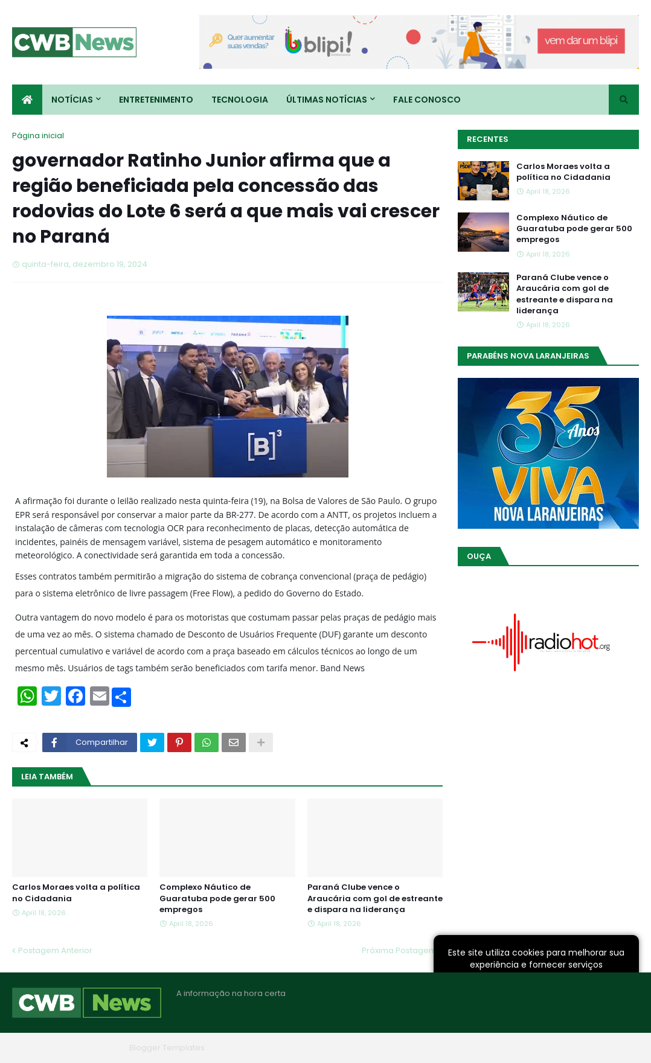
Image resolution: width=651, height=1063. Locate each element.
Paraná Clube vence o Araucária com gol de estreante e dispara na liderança (375, 898)
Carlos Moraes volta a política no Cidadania (76, 893)
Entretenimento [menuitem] (156, 100)
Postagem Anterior (55, 950)
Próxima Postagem (399, 950)
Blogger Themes (91, 1047)
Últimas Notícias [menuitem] (326, 100)
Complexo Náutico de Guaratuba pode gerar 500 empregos (217, 898)
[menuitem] (27, 100)
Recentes (487, 139)
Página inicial (38, 135)
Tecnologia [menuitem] (239, 100)
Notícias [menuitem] (72, 100)
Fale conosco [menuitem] (427, 100)
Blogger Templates (167, 1047)
